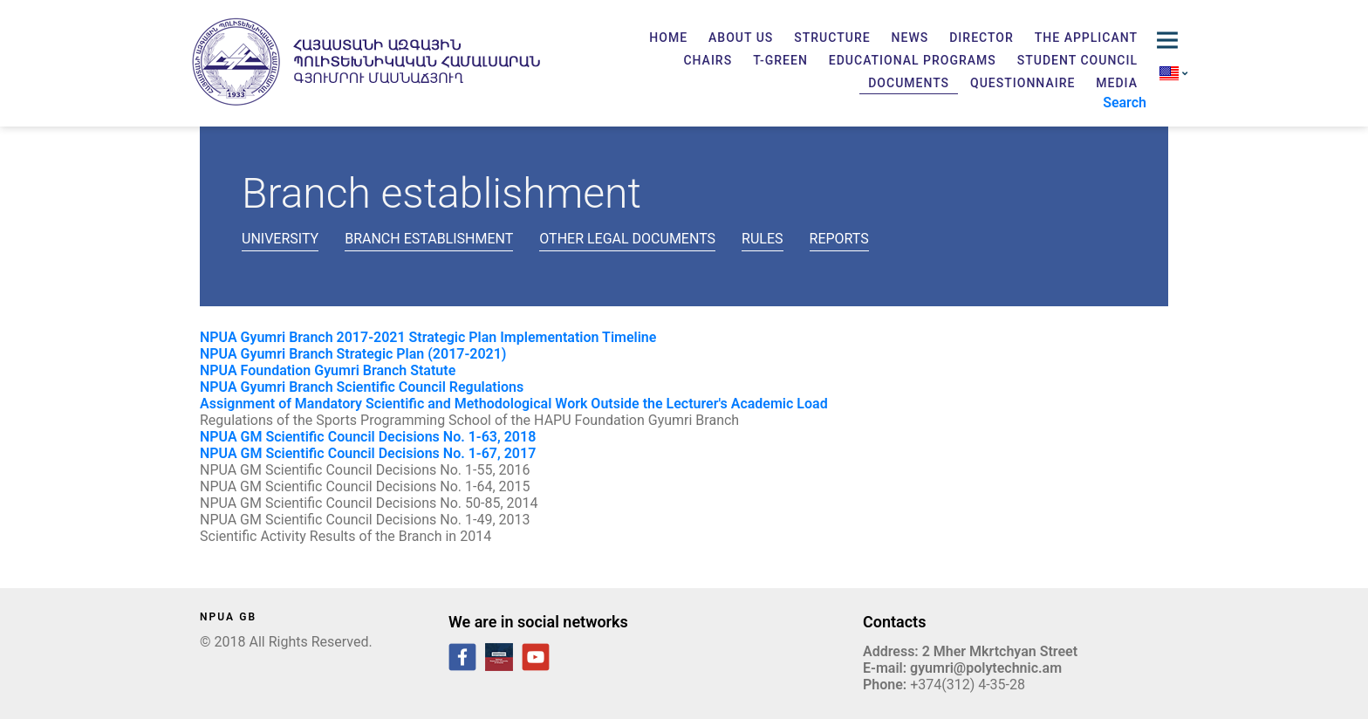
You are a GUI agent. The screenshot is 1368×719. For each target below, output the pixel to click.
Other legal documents (627, 238)
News (910, 38)
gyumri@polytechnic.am (986, 668)
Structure (832, 38)
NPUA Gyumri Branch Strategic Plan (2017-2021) (353, 354)
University (280, 238)
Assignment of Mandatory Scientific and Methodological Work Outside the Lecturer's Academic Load (514, 403)
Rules (762, 238)
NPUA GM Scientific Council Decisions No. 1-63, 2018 (368, 436)
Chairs (707, 60)
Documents (908, 83)
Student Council (1077, 60)
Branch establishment (429, 238)
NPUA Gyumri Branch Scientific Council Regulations (361, 387)
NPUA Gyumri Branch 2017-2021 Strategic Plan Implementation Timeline (428, 337)
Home (668, 38)
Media (1117, 83)
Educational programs (912, 60)
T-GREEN (780, 60)
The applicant (1086, 38)
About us (740, 38)
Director (981, 38)
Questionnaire (1022, 83)
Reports (839, 238)
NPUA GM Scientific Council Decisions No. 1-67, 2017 (369, 453)
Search (1124, 102)
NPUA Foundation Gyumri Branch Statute (327, 370)
